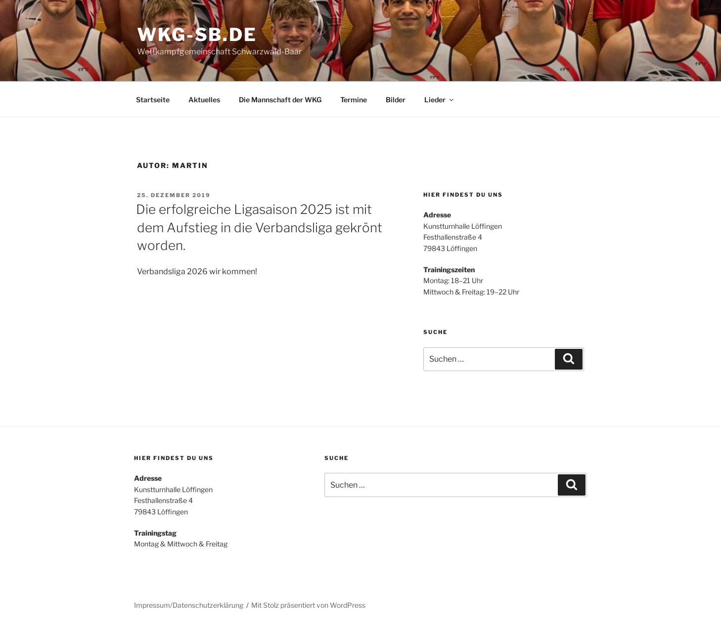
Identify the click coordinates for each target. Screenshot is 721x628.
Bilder (396, 99)
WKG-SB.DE (197, 34)
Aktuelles (204, 99)
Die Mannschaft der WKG (280, 99)
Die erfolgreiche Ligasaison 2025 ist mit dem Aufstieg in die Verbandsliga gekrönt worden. (259, 227)
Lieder (439, 99)
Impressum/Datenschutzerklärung (188, 605)
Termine (353, 99)
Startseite (153, 99)
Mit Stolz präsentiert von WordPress (308, 605)
